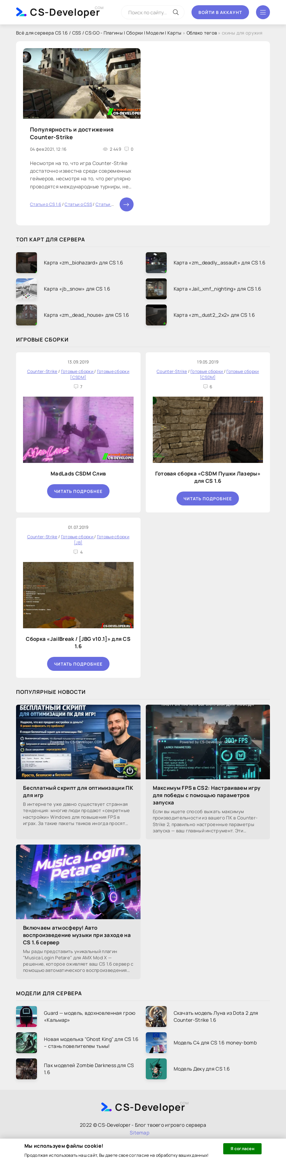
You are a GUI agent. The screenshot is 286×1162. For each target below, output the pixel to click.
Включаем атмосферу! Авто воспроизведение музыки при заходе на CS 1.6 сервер (77, 935)
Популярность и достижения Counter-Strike (72, 133)
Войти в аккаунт (220, 12)
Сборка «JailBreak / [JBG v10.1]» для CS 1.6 (78, 642)
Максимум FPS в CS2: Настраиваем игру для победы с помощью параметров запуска (207, 795)
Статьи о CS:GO (112, 204)
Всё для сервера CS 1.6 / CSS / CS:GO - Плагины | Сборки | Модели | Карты (99, 33)
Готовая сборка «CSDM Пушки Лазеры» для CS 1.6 (208, 477)
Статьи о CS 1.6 (45, 204)
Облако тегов (202, 33)
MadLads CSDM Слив (78, 473)
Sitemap (139, 1132)
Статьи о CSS (78, 204)
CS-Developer (65, 11)
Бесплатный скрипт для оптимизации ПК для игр (78, 791)
